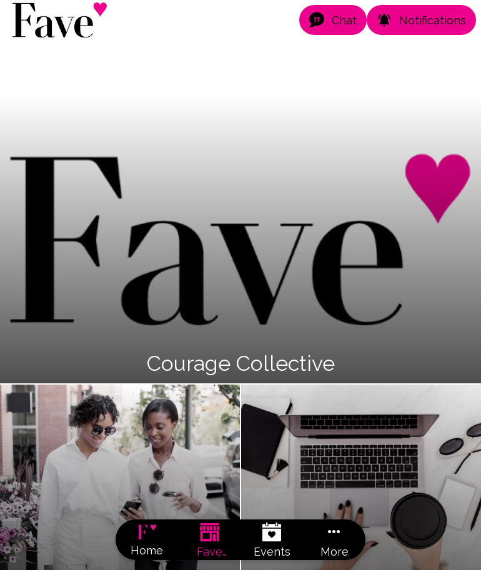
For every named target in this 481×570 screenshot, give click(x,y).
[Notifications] (421, 20)
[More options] (334, 539)
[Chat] (333, 20)
